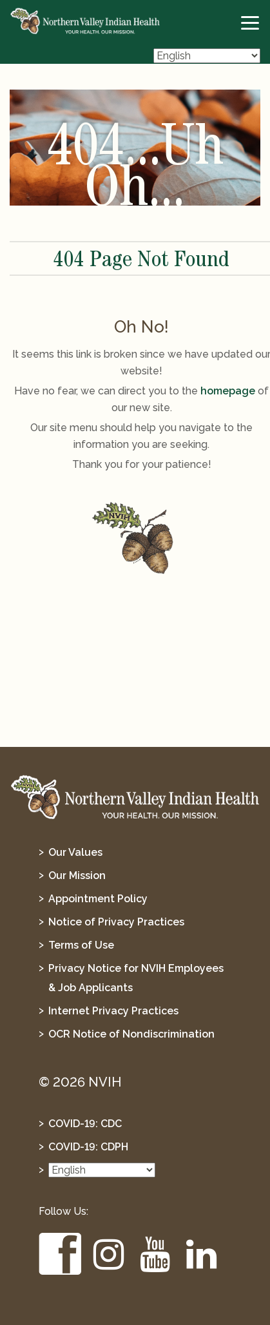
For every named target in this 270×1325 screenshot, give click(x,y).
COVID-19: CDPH (88, 1147)
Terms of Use (81, 945)
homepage (227, 391)
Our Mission (77, 875)
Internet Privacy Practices (113, 1011)
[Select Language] (206, 55)
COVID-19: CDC (85, 1123)
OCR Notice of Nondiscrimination (131, 1034)
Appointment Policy (98, 899)
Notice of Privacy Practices (116, 922)
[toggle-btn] (250, 23)
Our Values (75, 852)
